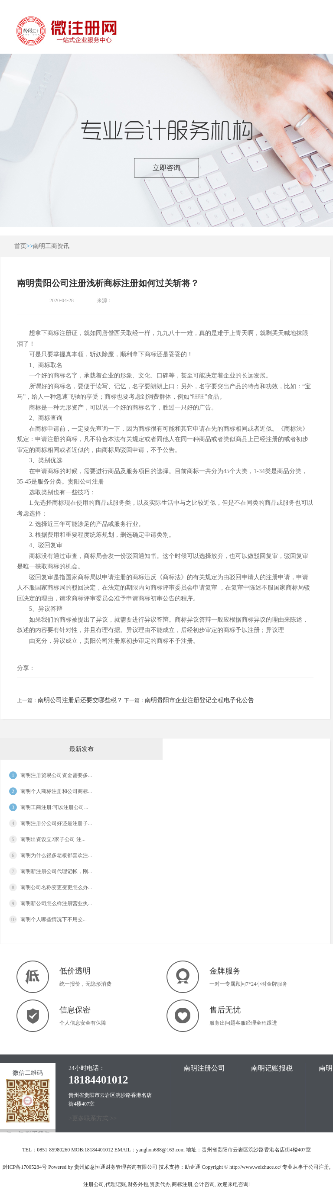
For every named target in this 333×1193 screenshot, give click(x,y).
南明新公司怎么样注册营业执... (56, 903)
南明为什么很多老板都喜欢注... (56, 855)
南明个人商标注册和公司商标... (56, 791)
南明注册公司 (204, 1068)
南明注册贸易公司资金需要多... (56, 775)
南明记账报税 (272, 1068)
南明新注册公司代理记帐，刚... (56, 871)
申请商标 (47, 471)
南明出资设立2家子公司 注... (52, 839)
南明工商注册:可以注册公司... (54, 807)
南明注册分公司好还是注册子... (56, 823)
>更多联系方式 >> (93, 1118)
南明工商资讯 (51, 246)
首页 (20, 246)
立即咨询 (166, 167)
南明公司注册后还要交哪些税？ (80, 700)
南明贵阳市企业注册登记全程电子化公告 (199, 700)
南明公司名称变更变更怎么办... (56, 887)
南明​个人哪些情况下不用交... (53, 919)
